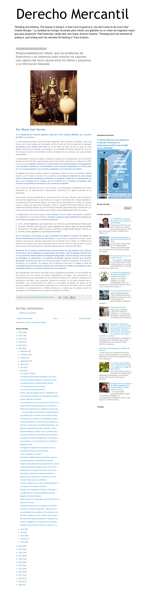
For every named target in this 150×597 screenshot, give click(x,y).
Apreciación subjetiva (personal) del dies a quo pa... (39, 457)
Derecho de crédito (27, 503)
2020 (20, 546)
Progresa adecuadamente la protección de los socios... (40, 464)
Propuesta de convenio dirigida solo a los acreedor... (39, 438)
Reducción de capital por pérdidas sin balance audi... (39, 519)
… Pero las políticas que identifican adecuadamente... (40, 412)
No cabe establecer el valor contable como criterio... (39, 515)
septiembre (24, 361)
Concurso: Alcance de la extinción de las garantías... (39, 435)
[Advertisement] (114, 89)
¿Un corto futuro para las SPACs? (32, 390)
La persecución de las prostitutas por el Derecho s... (39, 406)
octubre (23, 358)
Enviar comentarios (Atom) (36, 322)
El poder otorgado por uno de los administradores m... (40, 483)
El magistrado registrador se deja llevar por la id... (38, 448)
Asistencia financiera (118, 307)
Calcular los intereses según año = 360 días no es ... (39, 509)
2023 (20, 342)
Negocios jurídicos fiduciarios (30, 496)
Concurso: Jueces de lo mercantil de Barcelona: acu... (40, 425)
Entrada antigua (85, 318)
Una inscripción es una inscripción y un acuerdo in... (39, 441)
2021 (20, 349)
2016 (20, 559)
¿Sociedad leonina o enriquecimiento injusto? (36, 383)
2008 (20, 585)
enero (22, 542)
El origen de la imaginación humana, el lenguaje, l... (39, 490)
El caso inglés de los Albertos (30, 399)
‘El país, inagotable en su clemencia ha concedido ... (39, 522)
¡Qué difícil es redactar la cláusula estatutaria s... (38, 473)
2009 (20, 582)
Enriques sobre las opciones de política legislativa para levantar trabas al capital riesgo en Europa (120, 386)
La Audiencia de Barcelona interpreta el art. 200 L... (39, 377)
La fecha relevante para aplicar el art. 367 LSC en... (39, 467)
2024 (20, 339)
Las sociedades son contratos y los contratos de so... (39, 512)
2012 (20, 572)
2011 (20, 575)
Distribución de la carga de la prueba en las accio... (39, 470)
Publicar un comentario (27, 313)
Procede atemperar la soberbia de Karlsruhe (36, 461)
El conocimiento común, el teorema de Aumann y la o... (40, 403)
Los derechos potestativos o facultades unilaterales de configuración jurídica (120, 274)
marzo (22, 536)
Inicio (56, 318)
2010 (20, 578)
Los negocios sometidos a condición (33, 486)
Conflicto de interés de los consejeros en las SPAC (38, 506)
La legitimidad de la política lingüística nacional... (38, 493)
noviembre (24, 355)
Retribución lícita (26, 444)
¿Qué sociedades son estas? (30, 454)
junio (22, 371)
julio (22, 367)
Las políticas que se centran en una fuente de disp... (39, 415)
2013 (20, 569)
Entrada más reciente (24, 318)
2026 (20, 332)
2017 (20, 556)
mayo (22, 529)
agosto (23, 364)
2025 (20, 336)
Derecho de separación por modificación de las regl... (39, 409)
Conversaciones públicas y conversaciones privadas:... (40, 396)
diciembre (24, 351)
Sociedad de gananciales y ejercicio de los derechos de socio (120, 239)
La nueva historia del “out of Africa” (32, 386)
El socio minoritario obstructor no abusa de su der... (39, 380)
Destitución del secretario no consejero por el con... (39, 477)
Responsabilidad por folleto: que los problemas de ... (39, 432)
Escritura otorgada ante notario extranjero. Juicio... (38, 428)
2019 (20, 549)
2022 (20, 345)
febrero (23, 539)
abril (22, 532)
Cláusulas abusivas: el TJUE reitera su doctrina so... (39, 422)
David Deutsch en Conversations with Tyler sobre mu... (40, 499)
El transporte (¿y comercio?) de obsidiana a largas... (39, 419)
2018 (20, 553)
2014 (20, 565)
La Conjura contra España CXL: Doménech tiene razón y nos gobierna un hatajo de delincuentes (120, 366)
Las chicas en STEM (27, 373)
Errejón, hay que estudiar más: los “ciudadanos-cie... (39, 393)
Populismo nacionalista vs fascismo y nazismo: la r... (39, 525)
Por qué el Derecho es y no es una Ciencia (120, 257)
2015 (20, 562)
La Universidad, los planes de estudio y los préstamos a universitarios (121, 221)
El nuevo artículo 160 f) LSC (120, 291)
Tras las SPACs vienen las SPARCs (33, 480)
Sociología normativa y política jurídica (34, 451)
